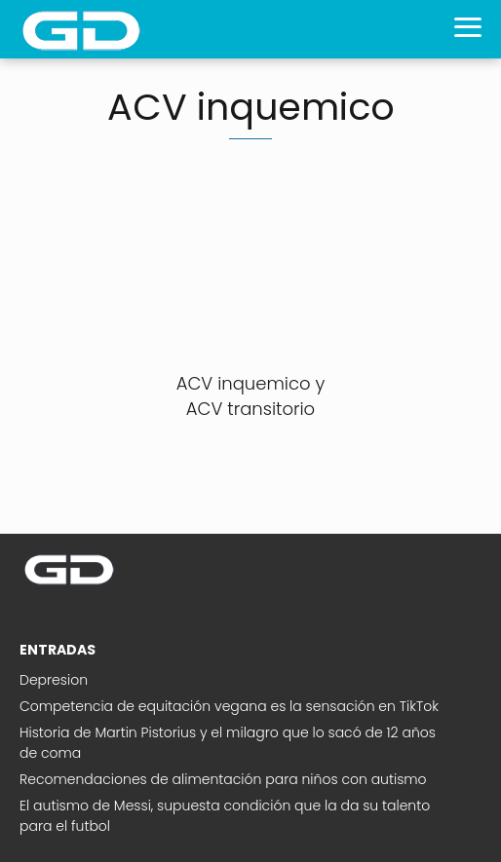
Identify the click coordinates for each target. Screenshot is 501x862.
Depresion (53, 680)
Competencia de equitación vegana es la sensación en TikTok (229, 706)
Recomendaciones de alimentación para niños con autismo (223, 779)
